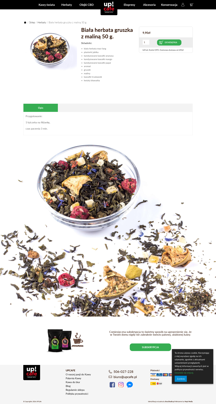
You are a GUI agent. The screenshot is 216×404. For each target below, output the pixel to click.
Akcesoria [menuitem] (149, 4)
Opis (40, 107)
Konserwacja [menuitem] (169, 4)
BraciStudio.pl (170, 401)
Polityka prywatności (77, 393)
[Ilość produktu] (146, 42)
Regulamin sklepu (75, 390)
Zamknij (181, 378)
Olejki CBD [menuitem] (86, 4)
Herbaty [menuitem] (66, 4)
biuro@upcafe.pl (125, 377)
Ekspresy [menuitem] (129, 4)
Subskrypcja (150, 347)
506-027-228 (123, 372)
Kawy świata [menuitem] (47, 4)
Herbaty (41, 22)
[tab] (40, 108)
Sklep (32, 22)
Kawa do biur (73, 382)
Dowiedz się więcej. (184, 372)
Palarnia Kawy (73, 378)
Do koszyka (171, 42)
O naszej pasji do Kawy (78, 374)
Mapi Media (189, 401)
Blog (68, 386)
